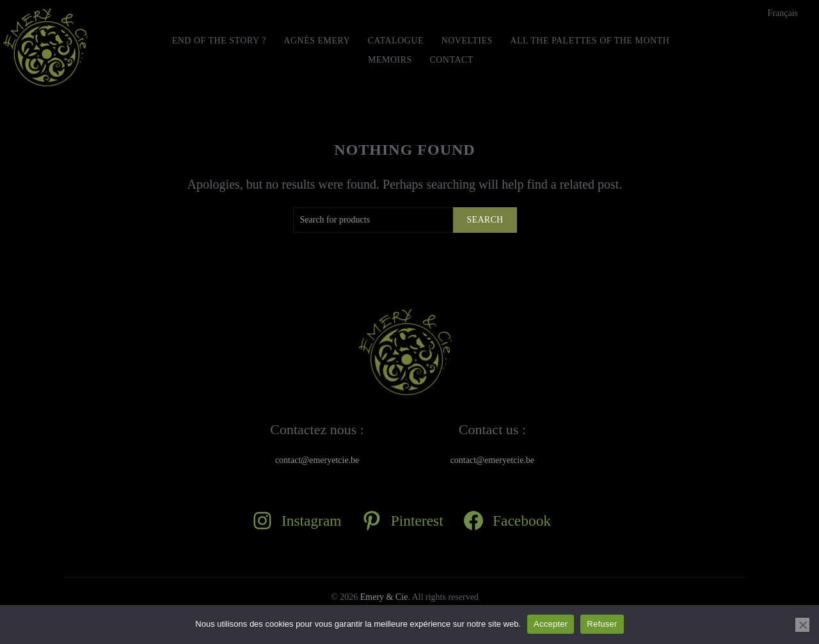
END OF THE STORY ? (219, 40)
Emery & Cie (384, 597)
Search (484, 219)
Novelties (467, 40)
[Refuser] (802, 625)
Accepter (551, 624)
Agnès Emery (316, 40)
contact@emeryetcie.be (317, 460)
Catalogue (396, 40)
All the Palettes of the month (589, 40)
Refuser (602, 624)
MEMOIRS (390, 60)
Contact (451, 60)
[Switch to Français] (782, 13)
